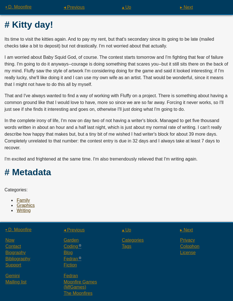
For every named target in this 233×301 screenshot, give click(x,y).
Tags (127, 246)
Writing (24, 210)
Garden (71, 240)
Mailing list (15, 282)
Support (13, 265)
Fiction (70, 265)
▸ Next (186, 7)
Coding (71, 246)
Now (9, 240)
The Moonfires (78, 293)
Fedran (71, 258)
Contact (13, 246)
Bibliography (17, 258)
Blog (68, 252)
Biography (15, 252)
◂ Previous (74, 7)
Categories (133, 240)
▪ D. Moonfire (18, 7)
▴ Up (126, 7)
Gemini (12, 275)
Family (23, 200)
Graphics (26, 205)
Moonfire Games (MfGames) (80, 284)
